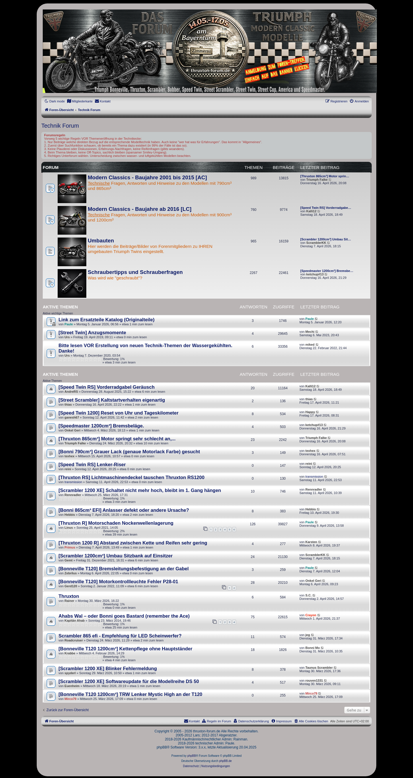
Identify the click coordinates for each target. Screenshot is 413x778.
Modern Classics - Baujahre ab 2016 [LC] (139, 209)
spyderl (70, 673)
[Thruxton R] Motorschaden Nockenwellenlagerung (116, 523)
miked (310, 344)
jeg (307, 635)
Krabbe (70, 653)
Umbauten (101, 241)
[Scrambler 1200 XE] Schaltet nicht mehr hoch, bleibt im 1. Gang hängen (140, 490)
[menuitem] (80, 101)
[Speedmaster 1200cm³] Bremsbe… (326, 271)
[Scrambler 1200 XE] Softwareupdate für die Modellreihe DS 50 (129, 681)
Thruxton (69, 596)
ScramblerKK (316, 242)
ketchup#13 (315, 274)
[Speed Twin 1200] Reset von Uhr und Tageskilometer (118, 412)
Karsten (311, 542)
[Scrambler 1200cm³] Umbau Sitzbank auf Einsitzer (116, 555)
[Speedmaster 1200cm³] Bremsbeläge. (101, 425)
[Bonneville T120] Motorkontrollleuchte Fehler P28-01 (118, 581)
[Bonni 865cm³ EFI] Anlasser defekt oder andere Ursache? (124, 510)
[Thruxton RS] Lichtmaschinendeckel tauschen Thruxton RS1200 (131, 477)
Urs (67, 337)
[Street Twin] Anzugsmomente (92, 332)
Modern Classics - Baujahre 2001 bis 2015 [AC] (147, 177)
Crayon (310, 615)
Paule (69, 324)
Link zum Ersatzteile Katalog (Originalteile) (107, 319)
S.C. (308, 595)
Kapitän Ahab (75, 620)
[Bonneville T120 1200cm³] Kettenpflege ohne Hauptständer (125, 648)
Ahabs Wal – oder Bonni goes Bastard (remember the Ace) (124, 615)
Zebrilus (71, 573)
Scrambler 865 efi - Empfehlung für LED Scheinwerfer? (120, 635)
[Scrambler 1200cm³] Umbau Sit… (325, 239)
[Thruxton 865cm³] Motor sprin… (324, 176)
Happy (310, 412)
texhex (70, 456)
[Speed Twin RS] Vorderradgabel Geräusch (107, 387)
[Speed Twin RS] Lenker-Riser (92, 464)
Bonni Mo (312, 647)
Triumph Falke (317, 179)
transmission (73, 482)
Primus (70, 547)
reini (68, 469)
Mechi (309, 331)
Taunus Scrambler (319, 667)
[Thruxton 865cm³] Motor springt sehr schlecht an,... (117, 438)
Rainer (69, 600)
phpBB (191, 755)
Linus (69, 527)
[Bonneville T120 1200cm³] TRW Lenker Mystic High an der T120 (130, 694)
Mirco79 (71, 699)
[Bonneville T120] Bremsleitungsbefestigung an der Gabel (124, 568)
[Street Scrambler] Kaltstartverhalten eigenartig (112, 399)
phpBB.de (225, 761)
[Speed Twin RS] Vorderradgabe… (325, 207)
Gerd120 (71, 586)
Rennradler (73, 495)
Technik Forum (60, 125)
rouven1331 (314, 680)
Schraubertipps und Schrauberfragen (135, 272)
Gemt (69, 560)
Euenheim (72, 686)
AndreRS (71, 391)
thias (68, 404)
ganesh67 (72, 417)
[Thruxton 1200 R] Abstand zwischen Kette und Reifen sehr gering (133, 542)
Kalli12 (311, 211)
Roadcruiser (74, 640)
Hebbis (70, 514)
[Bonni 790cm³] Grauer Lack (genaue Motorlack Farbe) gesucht (129, 451)
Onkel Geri (73, 430)
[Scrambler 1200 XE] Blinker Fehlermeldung (108, 668)
